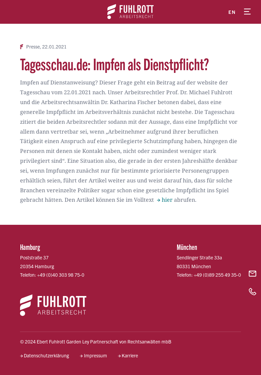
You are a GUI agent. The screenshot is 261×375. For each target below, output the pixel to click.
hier (167, 199)
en (232, 12)
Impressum (95, 355)
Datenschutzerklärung (46, 355)
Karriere (130, 355)
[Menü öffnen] (247, 11)
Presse (33, 47)
